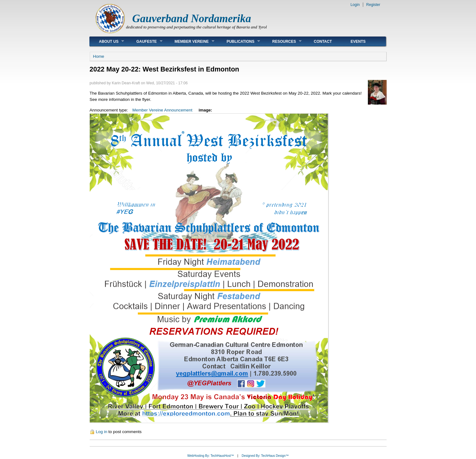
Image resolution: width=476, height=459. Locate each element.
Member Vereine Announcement (163, 110)
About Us (107, 41)
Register (373, 4)
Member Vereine (189, 41)
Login (354, 4)
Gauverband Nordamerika (191, 18)
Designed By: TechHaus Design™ (265, 455)
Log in (102, 431)
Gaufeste (144, 41)
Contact (323, 41)
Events (358, 41)
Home (98, 56)
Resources (282, 41)
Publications (238, 41)
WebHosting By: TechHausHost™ (210, 455)
